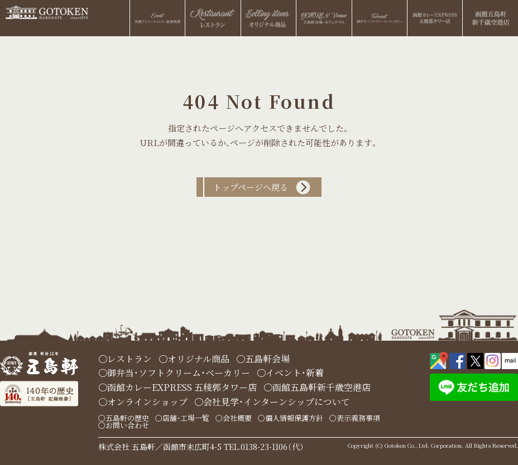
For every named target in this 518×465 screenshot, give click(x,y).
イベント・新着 (295, 372)
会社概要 (237, 418)
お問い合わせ (127, 425)
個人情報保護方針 (294, 418)
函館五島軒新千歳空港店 (321, 387)
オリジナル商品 (198, 358)
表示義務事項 (358, 418)
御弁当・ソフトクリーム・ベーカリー (178, 372)
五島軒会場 (267, 358)
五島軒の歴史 (127, 418)
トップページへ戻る (250, 187)
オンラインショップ (147, 401)
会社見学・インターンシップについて (276, 401)
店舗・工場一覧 (185, 418)
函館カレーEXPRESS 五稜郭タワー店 (182, 387)
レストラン (129, 358)
